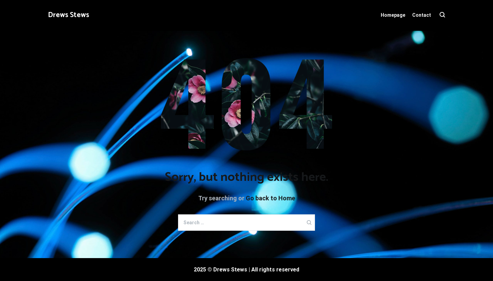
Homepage (393, 15)
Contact (421, 15)
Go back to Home (270, 198)
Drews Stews (68, 15)
